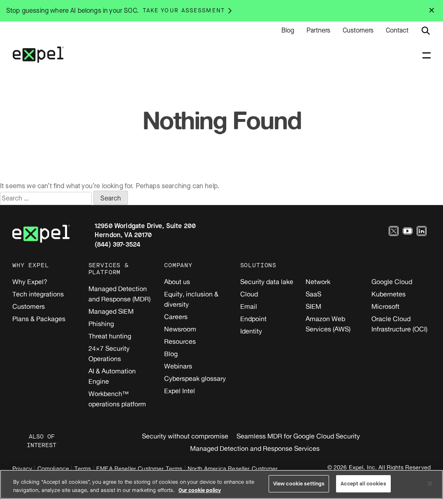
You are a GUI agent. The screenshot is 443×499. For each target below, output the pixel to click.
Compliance (53, 468)
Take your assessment (184, 10)
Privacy (22, 468)
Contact (397, 30)
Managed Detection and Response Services (255, 448)
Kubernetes (388, 294)
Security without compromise (185, 436)
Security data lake (266, 281)
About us (177, 281)
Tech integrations (38, 294)
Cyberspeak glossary (195, 378)
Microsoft (385, 306)
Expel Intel (179, 391)
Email (248, 306)
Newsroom (180, 329)
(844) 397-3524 (117, 244)
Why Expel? (29, 281)
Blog (287, 30)
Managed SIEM (111, 311)
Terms (82, 468)
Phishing (101, 323)
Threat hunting (109, 336)
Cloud (249, 294)
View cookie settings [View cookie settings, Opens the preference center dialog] (299, 483)
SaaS (313, 294)
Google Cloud (391, 281)
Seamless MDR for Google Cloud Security (298, 436)
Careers (176, 316)
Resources (180, 341)
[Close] (430, 483)
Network (318, 281)
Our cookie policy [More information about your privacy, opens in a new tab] (200, 490)
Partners (318, 30)
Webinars (178, 366)
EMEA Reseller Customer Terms (139, 468)
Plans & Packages (38, 319)
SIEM (313, 306)
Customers (358, 30)
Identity (251, 331)
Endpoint (253, 319)
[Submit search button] (426, 31)
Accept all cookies (363, 483)
